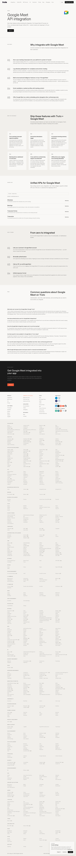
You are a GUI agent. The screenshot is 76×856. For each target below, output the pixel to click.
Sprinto (8, 411)
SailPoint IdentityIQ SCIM (61, 654)
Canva (24, 566)
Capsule (24, 544)
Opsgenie (9, 662)
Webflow (25, 693)
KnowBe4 (9, 675)
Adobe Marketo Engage (13, 683)
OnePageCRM (42, 549)
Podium (10, 619)
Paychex (41, 639)
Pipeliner (25, 551)
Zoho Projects (42, 815)
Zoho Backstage (26, 600)
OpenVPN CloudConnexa (44, 726)
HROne (9, 635)
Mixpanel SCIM (27, 441)
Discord (58, 651)
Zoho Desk (57, 621)
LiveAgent (25, 617)
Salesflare (57, 551)
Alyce (24, 733)
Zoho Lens (9, 623)
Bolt (40, 712)
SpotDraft (9, 587)
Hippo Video (9, 832)
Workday (25, 645)
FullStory (57, 438)
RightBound (57, 748)
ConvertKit (57, 684)
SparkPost (25, 595)
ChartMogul (9, 785)
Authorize (25, 712)
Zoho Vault (41, 707)
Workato (10, 667)
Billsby (24, 784)
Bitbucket (57, 802)
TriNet (40, 643)
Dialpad (24, 838)
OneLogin (9, 779)
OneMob (25, 832)
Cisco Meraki (9, 453)
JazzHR (8, 477)
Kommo (24, 548)
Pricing (39, 2)
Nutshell (24, 549)
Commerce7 (25, 578)
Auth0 (8, 775)
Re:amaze (9, 620)
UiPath (8, 466)
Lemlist (8, 735)
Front (24, 613)
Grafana (41, 458)
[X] (58, 406)
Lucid (57, 519)
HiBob (24, 634)
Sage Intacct (9, 432)
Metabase (57, 440)
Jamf (24, 573)
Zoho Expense (42, 433)
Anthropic (9, 534)
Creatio (8, 455)
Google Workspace (43, 776)
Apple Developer (10, 451)
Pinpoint (24, 479)
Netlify (8, 460)
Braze (41, 683)
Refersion (41, 578)
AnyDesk (10, 726)
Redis (40, 560)
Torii (41, 779)
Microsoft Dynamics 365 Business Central (14, 429)
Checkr (25, 489)
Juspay (40, 713)
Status (24, 407)
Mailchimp (41, 592)
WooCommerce (10, 581)
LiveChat (57, 653)
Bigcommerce (10, 578)
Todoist (56, 812)
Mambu (26, 494)
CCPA (40, 402)
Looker (41, 440)
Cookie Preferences (43, 413)
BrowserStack (58, 452)
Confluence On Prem (44, 672)
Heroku (56, 458)
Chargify (57, 784)
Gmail (24, 592)
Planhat (42, 551)
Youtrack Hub (11, 815)
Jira (8, 807)
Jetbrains (9, 459)
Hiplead (56, 746)
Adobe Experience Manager (28, 515)
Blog (43, 2)
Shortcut (57, 811)
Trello (8, 814)
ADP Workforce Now (27, 628)
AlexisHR (41, 628)
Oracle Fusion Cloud (44, 460)
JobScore (25, 477)
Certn (8, 489)
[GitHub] (65, 406)
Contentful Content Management (62, 672)
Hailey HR (41, 632)
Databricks (41, 438)
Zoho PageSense (58, 694)
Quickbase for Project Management (14, 811)
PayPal (56, 713)
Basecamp (41, 802)
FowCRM (26, 545)
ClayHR (24, 631)
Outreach (25, 735)
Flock (8, 653)
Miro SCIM (10, 825)
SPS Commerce (58, 749)
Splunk (40, 700)
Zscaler (58, 466)
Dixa (56, 804)
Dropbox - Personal (11, 517)
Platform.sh (25, 508)
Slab (56, 676)
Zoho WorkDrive (10, 523)
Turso (24, 561)
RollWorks (41, 749)
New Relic (25, 700)
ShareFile (57, 520)
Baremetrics (9, 784)
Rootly (40, 662)
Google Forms (10, 793)
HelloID (56, 776)
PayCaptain (25, 639)
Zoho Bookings (10, 738)
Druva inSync (25, 517)
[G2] (61, 406)
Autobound (42, 733)
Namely (40, 638)
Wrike (40, 814)
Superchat (57, 620)
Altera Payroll (58, 628)
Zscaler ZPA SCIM (10, 765)
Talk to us (10, 30)
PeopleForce (10, 641)
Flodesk (40, 685)
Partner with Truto (69, 2)
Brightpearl (9, 426)
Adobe (25, 449)
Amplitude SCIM (27, 438)
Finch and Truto (26, 399)
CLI (30, 2)
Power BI (57, 499)
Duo (8, 776)
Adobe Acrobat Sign (11, 515)
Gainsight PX (9, 440)
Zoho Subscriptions (11, 787)
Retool (9, 462)
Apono (9, 651)
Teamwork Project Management (45, 812)
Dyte (40, 830)
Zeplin (8, 568)
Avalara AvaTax (26, 425)
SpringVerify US (58, 489)
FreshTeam (9, 475)
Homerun (57, 475)
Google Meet (57, 830)
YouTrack (57, 814)
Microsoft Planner (26, 808)
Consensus (9, 734)
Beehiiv (24, 683)
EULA (40, 397)
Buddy (8, 505)
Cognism (9, 745)
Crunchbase (25, 745)
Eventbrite (9, 600)
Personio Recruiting (11, 479)
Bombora (25, 743)
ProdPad (41, 810)
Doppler (8, 456)
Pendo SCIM (58, 441)
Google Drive (25, 519)
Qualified (41, 690)
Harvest (56, 632)
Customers (34, 2)
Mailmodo (41, 688)
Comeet (57, 472)
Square (56, 715)
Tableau (8, 500)
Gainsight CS (57, 545)
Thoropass (9, 407)
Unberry (8, 484)
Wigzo (40, 693)
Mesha (8, 413)
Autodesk (57, 451)
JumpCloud (9, 778)
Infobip (24, 846)
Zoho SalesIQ (25, 738)
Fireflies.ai (41, 536)
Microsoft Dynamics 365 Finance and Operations (30, 429)
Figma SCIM (58, 567)
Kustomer (9, 617)
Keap (8, 548)
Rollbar (24, 462)
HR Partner (57, 634)
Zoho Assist (9, 728)
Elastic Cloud (25, 456)
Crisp (24, 610)
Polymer (41, 479)
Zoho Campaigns (42, 595)
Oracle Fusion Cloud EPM (45, 499)
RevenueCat (57, 785)
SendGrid (9, 595)
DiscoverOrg (9, 746)
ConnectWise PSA (28, 804)
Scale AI (41, 462)
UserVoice (10, 796)
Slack (24, 655)
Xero (56, 432)
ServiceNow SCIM (42, 811)
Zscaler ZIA (57, 763)
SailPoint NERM (11, 656)
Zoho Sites (9, 695)
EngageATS (25, 474)
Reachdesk (41, 735)
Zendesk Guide (58, 678)
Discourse (9, 673)
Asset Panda (27, 451)
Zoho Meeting (42, 833)
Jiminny (56, 536)
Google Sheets (42, 673)
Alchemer (10, 792)
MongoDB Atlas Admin (59, 459)
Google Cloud (10, 458)
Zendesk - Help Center (43, 678)
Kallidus (56, 635)
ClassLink (57, 775)
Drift (56, 534)
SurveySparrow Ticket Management (30, 812)
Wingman (26, 537)
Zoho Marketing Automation (44, 694)
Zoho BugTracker (26, 815)
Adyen (9, 712)
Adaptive (10, 449)
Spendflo (9, 409)
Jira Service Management (28, 807)
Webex (24, 833)
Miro (40, 459)
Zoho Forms (25, 796)
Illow (41, 528)
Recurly (40, 785)
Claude (25, 453)
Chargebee (41, 784)
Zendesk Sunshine (26, 555)
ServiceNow (25, 811)
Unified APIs (19, 2)
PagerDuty (25, 662)
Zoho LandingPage (26, 694)
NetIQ (40, 778)
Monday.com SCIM (60, 808)
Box (24, 516)
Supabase (57, 463)
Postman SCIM (59, 460)
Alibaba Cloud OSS (43, 515)
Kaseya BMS (41, 807)
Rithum (57, 578)
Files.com (9, 519)
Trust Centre (41, 409)
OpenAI (8, 537)
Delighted (41, 792)
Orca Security (11, 763)
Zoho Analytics (58, 444)
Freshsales (41, 545)
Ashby (24, 471)
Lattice (57, 636)
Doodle (56, 792)
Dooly (24, 734)
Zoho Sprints (57, 815)
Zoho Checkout (26, 433)
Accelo (9, 542)
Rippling (58, 642)
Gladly (56, 613)
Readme (41, 676)
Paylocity (58, 639)
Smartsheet (9, 812)
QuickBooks (41, 431)
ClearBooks (25, 426)
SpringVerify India (42, 489)
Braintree (57, 712)
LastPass (26, 707)
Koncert (8, 840)
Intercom (57, 616)
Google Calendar (42, 755)
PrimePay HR (10, 642)
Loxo (24, 478)
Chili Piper (57, 733)
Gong (40, 734)
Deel (40, 631)
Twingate (57, 465)
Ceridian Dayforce (42, 629)
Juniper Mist (25, 459)
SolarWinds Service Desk (44, 620)
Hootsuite (26, 687)
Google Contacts (10, 547)
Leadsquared (59, 687)
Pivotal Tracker (10, 810)
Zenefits (40, 645)
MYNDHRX (26, 638)
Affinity (40, 542)
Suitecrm (58, 552)
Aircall (8, 838)
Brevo (8, 544)
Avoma (25, 535)
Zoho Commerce (10, 694)
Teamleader (9, 554)
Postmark (57, 594)
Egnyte (40, 517)
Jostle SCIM (41, 653)
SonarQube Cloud (26, 463)
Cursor (25, 455)
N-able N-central (42, 573)
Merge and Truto (26, 397)
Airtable (42, 801)
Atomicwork (10, 610)
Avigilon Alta (9, 452)
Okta (56, 778)
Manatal (40, 478)
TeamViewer (57, 726)
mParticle (10, 690)
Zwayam (9, 646)
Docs (53, 2)
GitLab (8, 805)
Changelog (48, 2)
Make (8, 808)
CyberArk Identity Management (29, 651)
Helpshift (41, 805)
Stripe (8, 716)
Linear (56, 807)
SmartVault (25, 522)
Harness (24, 507)
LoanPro (58, 428)
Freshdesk (9, 613)
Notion (8, 676)
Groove (26, 615)
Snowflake (9, 561)
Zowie (24, 623)
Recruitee (57, 479)
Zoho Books (10, 433)
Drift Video (25, 830)
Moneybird (41, 429)
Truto (24, 465)
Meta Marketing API (60, 688)
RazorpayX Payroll (42, 642)
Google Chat (25, 653)
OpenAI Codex (27, 460)
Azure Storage (10, 516)
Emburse (26, 770)
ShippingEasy (9, 579)
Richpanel (25, 620)
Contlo (40, 684)
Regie (56, 735)
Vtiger (40, 554)
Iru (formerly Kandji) (12, 573)
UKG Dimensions (58, 643)
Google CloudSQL (26, 458)
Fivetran (24, 499)
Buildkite (25, 505)
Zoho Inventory (42, 581)
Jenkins (56, 507)
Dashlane (57, 705)
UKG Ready (9, 645)
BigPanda (9, 661)
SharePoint (9, 522)
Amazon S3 (57, 515)
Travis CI (57, 508)
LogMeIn (25, 726)
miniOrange (25, 654)
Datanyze (57, 745)
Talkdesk (9, 621)
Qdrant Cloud (26, 560)
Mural (56, 675)
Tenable (42, 763)
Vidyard (58, 832)
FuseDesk (41, 613)
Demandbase (25, 685)
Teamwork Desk (26, 621)
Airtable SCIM (58, 801)
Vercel (8, 510)
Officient (57, 638)
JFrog (8, 508)
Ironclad (41, 586)
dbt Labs (9, 499)
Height (24, 805)
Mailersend (57, 592)
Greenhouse (25, 475)
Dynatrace (9, 700)
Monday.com (41, 808)
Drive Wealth (10, 494)
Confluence (25, 672)
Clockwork (41, 472)
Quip (24, 676)
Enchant (24, 612)
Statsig (24, 605)
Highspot (57, 734)
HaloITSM (41, 614)
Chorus (42, 535)
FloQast (10, 428)
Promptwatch (26, 443)
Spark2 (8, 414)
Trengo (24, 814)
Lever (9, 478)
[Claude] (61, 411)
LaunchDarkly (9, 605)
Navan (9, 820)
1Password (10, 705)
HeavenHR (9, 634)
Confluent (57, 453)
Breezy (56, 471)
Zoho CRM (57, 555)
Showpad (42, 737)
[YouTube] (63, 406)
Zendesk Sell (9, 555)
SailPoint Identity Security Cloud (46, 654)
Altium (8, 566)
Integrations (13, 2)
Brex (56, 425)
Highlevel (25, 547)
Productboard (58, 810)
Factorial (57, 631)
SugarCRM (41, 552)
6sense (8, 733)
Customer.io (9, 685)
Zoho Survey (41, 796)
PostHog (9, 443)
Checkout (9, 713)
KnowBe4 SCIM (26, 675)
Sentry (56, 462)
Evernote (57, 517)
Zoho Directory (58, 779)
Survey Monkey (26, 795)
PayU (8, 715)
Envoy (40, 456)
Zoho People (57, 645)
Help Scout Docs (42, 616)
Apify (56, 449)
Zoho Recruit (41, 484)
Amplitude (10, 438)
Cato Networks (11, 762)
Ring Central (57, 840)
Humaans (25, 635)
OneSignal (41, 594)
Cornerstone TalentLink (11, 474)
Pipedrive (57, 549)
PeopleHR (25, 641)
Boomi (40, 452)
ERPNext (57, 426)
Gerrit (56, 505)
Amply (8, 592)
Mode (40, 441)
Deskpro (58, 610)
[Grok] (65, 411)
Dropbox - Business (59, 516)
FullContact (41, 746)
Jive (40, 519)
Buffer (56, 683)
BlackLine (42, 425)
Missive (56, 617)
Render (40, 508)
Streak (25, 552)
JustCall (57, 838)
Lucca (8, 638)
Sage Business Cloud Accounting (61, 431)
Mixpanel (9, 441)
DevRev (40, 804)
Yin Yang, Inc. (10, 853)
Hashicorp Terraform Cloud (44, 507)
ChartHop (9, 631)
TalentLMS (9, 678)
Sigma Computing (10, 444)
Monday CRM (57, 548)
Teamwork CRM (26, 554)
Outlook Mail (9, 757)
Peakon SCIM (43, 840)
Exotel (40, 838)
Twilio (40, 465)
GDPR (40, 401)
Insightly (57, 547)
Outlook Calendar (58, 755)
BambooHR (9, 629)
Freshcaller (41, 612)
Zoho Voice (9, 841)
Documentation (26, 405)
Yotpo (24, 581)
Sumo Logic (57, 700)
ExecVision (9, 536)
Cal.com (9, 755)
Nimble (8, 549)
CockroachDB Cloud (11, 560)
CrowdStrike (25, 762)
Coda (8, 672)
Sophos (24, 763)
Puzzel (25, 619)
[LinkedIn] (56, 406)
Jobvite (56, 477)
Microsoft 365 (26, 778)
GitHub (8, 507)
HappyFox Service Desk (11, 616)
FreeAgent (25, 428)
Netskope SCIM (59, 762)
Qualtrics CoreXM (10, 795)
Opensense (25, 690)
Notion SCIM (27, 825)
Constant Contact (26, 684)
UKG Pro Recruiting (59, 482)
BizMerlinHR (41, 471)
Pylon (57, 619)
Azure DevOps (26, 802)
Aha (24, 801)
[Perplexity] (58, 411)
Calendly (25, 755)
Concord (10, 586)
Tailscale (9, 465)
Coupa (40, 426)
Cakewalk (10, 528)
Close (40, 544)
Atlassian (41, 451)
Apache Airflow (43, 449)
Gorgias (8, 614)
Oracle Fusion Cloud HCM (13, 639)
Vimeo (8, 833)
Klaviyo (40, 687)
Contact (24, 416)
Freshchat (57, 612)
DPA (40, 406)
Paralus (40, 520)
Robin (24, 757)
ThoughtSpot (42, 444)
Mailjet (24, 594)
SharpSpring (41, 691)
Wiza (8, 750)
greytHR (8, 632)
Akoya (8, 425)
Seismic (24, 737)
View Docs (67, 200)
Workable (25, 484)
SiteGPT (9, 416)
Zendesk (41, 621)
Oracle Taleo (57, 478)
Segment (57, 690)
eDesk (8, 612)
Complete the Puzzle (28, 395)
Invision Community (59, 673)
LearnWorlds (43, 675)
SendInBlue (9, 691)
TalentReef (25, 482)
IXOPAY (24, 713)
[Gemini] (63, 411)
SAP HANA (58, 560)
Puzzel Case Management (45, 619)
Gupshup (9, 846)
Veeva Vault (25, 529)
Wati (8, 693)
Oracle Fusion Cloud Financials (62, 429)
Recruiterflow (9, 481)
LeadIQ (8, 748)
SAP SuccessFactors (11, 643)
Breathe (24, 629)
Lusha (40, 748)
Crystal (40, 745)
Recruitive (25, 481)
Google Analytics (26, 440)
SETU (40, 715)
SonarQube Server (44, 463)
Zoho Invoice (57, 433)
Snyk (8, 463)
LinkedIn (10, 688)
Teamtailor (41, 482)
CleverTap (9, 684)
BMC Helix (25, 452)
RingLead (9, 749)
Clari (40, 743)
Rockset (58, 443)
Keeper (8, 707)
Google (24, 776)
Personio (57, 641)
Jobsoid (41, 477)
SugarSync (41, 522)
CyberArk (42, 705)
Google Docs (25, 673)
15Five (8, 628)
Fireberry (9, 545)
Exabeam (42, 762)
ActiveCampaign (26, 542)
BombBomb (9, 830)
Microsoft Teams (10, 654)
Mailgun (8, 594)
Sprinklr (56, 691)
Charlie (56, 629)
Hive (56, 805)
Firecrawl (57, 456)
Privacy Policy (41, 404)
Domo (24, 746)
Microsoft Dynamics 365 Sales (45, 548)
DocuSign (41, 516)
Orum (24, 840)
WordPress (57, 693)
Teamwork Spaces (27, 678)
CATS (8, 472)
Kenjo (24, 636)
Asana (8, 802)
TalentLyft (9, 482)
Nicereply (57, 793)
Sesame (26, 643)
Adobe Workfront (10, 801)
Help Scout (25, 616)
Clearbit (56, 743)
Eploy (40, 474)
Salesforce (9, 552)
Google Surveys (26, 793)
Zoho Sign (57, 522)
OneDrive (9, 520)
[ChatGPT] (56, 411)
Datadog (41, 455)
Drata (25, 528)
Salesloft (9, 737)
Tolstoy (40, 832)
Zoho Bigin (41, 555)
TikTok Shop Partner (43, 579)
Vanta (8, 529)
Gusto (24, 632)
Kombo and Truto (26, 401)
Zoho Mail (57, 595)
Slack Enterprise (42, 655)
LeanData (25, 748)
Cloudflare (41, 453)
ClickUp (8, 804)
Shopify (26, 579)
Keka (8, 636)
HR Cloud (41, 634)
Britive (41, 775)
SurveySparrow (42, 795)
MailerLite (25, 688)
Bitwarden (26, 705)
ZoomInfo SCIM (27, 750)
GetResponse (58, 685)
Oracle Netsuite (10, 431)
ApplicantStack (10, 471)
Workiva (42, 530)
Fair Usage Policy (42, 399)
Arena (9, 721)
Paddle (24, 785)
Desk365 (41, 610)
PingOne (25, 779)
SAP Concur (26, 432)
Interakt (40, 846)
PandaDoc (25, 520)
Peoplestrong (42, 641)
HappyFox (57, 614)
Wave (40, 432)
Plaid (25, 431)
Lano (40, 636)
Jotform (41, 793)
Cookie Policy (41, 411)
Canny (24, 792)
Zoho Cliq (57, 655)
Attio (56, 542)
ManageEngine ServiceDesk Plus (45, 617)
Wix (56, 579)
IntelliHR (40, 635)
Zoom (56, 833)
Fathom (26, 536)
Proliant (24, 642)
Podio (24, 810)
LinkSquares (58, 586)
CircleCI (40, 505)
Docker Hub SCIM (59, 455)
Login (62, 2)
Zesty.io (40, 466)
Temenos (42, 494)
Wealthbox (58, 554)
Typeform (57, 795)
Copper (56, 544)
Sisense (24, 444)
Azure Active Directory (27, 775)
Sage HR (41, 481)
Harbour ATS (41, 475)
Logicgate (57, 528)
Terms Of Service (42, 408)
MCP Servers (25, 2)
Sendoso (26, 691)
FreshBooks (41, 428)
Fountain (57, 474)
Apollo (8, 743)
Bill (7, 770)
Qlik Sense (41, 443)
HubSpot (41, 547)
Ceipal (24, 472)
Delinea (40, 651)
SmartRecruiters (58, 481)
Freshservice (41, 661)
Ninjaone (58, 573)
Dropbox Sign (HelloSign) (28, 586)
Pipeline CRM (9, 551)
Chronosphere (27, 661)
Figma (40, 566)
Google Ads (9, 687)
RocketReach (25, 749)
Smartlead (57, 737)
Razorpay (25, 715)
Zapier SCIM (26, 466)
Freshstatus (57, 661)
